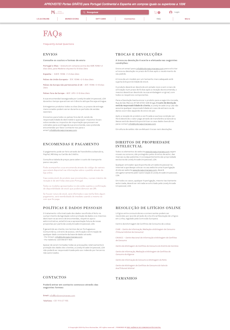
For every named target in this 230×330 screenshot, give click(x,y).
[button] (157, 12)
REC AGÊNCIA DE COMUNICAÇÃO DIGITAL (144, 327)
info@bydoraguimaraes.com (63, 130)
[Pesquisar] (115, 12)
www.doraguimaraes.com (157, 151)
